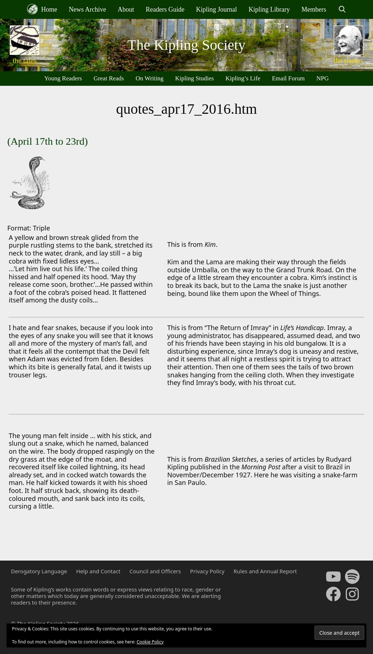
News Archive (87, 9)
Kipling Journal (216, 9)
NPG (322, 78)
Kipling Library (269, 9)
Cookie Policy (150, 642)
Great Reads (108, 78)
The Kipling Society (186, 45)
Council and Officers (155, 571)
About (126, 9)
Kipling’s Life (242, 78)
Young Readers (63, 78)
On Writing (150, 78)
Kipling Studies (194, 78)
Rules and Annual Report (265, 571)
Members (313, 9)
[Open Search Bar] (342, 9)
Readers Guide (165, 9)
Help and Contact (98, 571)
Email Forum (288, 78)
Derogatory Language (39, 571)
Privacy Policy (207, 571)
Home (42, 9)
